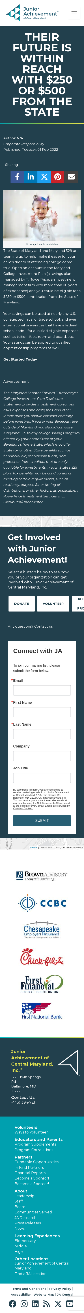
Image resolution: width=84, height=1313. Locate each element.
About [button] (21, 1191)
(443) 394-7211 (24, 1102)
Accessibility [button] (21, 1294)
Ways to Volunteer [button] (31, 1132)
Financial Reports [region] (30, 1173)
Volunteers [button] (26, 1127)
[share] (17, 178)
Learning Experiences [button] (37, 1236)
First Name (22, 702)
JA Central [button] (65, 1294)
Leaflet (33, 847)
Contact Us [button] (23, 1098)
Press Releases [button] (28, 1223)
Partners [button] (23, 1157)
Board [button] (20, 1207)
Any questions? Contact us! (30, 626)
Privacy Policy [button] (60, 1288)
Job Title (20, 768)
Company (21, 746)
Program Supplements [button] (35, 1144)
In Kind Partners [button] (29, 1167)
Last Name (22, 724)
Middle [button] (21, 1246)
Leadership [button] (24, 1196)
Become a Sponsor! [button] (32, 1178)
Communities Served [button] (33, 1212)
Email (18, 681)
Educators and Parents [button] (39, 1140)
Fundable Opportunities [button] (36, 1162)
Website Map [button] (44, 1294)
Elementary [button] (25, 1241)
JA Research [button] (26, 1218)
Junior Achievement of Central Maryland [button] (42, 1265)
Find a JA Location (31, 1274)
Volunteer (53, 604)
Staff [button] (19, 1201)
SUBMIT (42, 820)
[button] (14, 1304)
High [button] (19, 1252)
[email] (71, 178)
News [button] (19, 1228)
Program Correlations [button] (34, 1150)
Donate (21, 604)
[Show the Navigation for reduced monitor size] (74, 13)
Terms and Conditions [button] (28, 1288)
